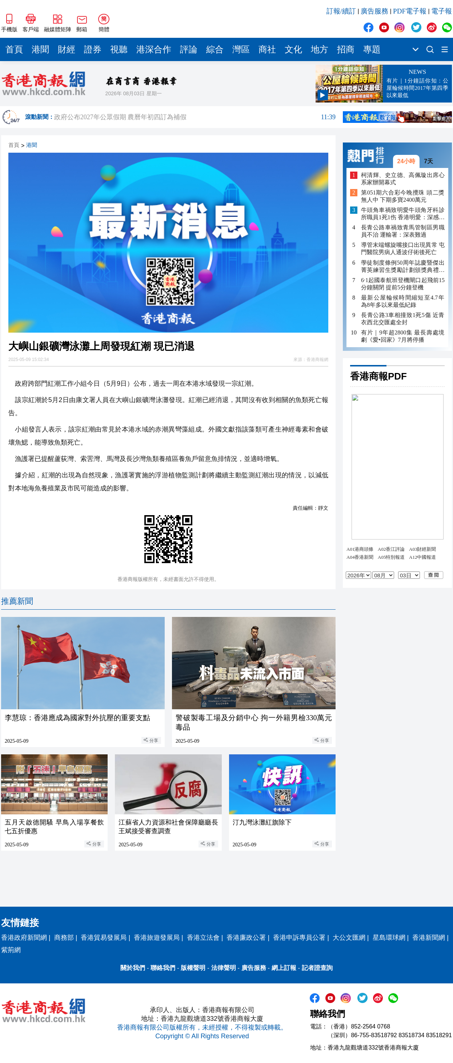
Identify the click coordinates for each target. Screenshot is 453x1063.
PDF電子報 (409, 11)
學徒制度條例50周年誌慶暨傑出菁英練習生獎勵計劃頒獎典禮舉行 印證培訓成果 (403, 267)
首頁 (14, 49)
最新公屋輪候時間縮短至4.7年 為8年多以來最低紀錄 (403, 301)
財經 (66, 49)
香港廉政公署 (246, 937)
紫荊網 (11, 950)
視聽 (119, 49)
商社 (267, 49)
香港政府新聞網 (24, 937)
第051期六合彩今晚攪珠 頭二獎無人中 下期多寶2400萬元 (403, 196)
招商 (345, 49)
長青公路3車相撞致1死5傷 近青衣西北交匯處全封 (403, 318)
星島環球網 (389, 937)
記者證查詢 (317, 967)
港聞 (40, 49)
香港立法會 (203, 937)
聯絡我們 (163, 967)
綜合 (215, 49)
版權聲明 (193, 967)
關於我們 (132, 967)
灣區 (241, 49)
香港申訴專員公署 (299, 937)
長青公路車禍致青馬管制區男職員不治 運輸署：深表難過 (403, 231)
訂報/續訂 (341, 11)
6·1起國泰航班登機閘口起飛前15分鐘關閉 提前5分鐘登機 (403, 283)
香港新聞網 (428, 937)
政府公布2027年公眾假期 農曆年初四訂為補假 (195, 117)
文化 (293, 49)
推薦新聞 (17, 601)
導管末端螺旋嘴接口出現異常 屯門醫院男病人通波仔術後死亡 (403, 248)
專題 (372, 49)
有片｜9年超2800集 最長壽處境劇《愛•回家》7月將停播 (403, 336)
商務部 (64, 937)
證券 (92, 49)
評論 (188, 49)
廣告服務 (374, 11)
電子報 (441, 11)
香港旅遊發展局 (157, 937)
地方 (319, 49)
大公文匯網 (349, 937)
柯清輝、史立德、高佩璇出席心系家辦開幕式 (403, 178)
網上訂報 (284, 967)
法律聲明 (223, 967)
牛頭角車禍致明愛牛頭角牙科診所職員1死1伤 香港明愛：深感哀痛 (403, 214)
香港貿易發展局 (104, 937)
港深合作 (153, 49)
